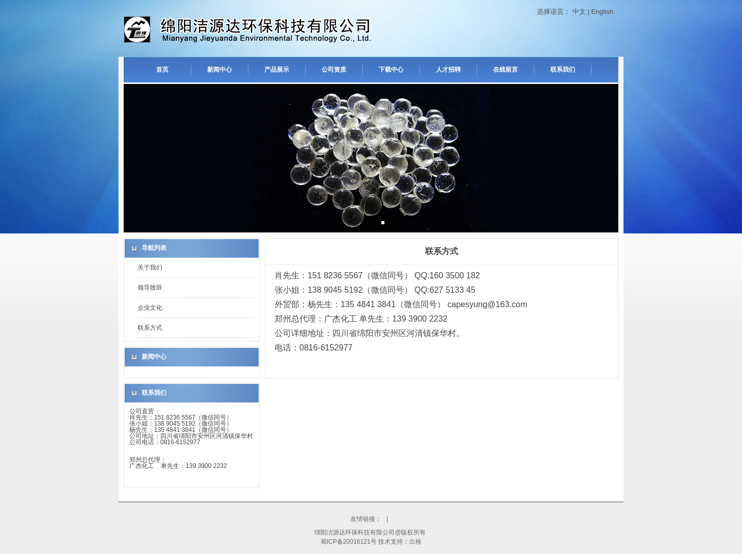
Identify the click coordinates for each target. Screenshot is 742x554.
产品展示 (276, 69)
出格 (415, 541)
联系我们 (562, 69)
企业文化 (150, 307)
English (602, 11)
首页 (162, 69)
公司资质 (334, 69)
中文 (579, 11)
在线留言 (505, 69)
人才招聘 (448, 69)
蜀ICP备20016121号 (349, 541)
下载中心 (391, 69)
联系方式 (150, 327)
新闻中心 (219, 69)
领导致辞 (150, 287)
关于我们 (150, 267)
